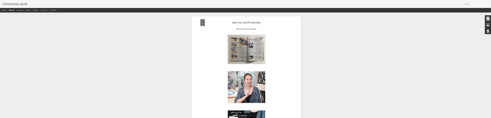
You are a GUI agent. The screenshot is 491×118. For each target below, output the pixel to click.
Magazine (20, 10)
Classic (4, 10)
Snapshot (44, 10)
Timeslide (52, 10)
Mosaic (28, 10)
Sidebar (36, 10)
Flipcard (11, 10)
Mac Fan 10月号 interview (246, 21)
